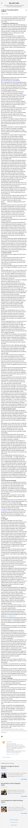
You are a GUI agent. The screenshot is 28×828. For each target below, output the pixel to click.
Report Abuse (14, 825)
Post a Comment (6, 757)
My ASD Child (14, 3)
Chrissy (8, 741)
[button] (26, 10)
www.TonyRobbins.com (11, 616)
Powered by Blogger (14, 819)
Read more (24, 779)
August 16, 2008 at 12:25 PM (12, 754)
